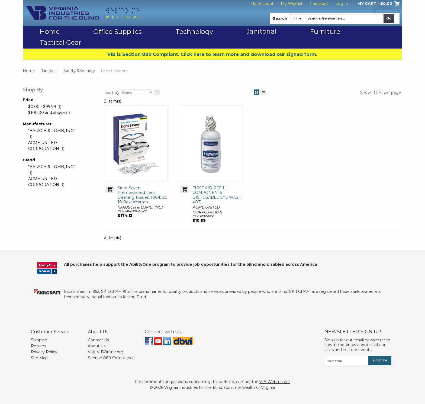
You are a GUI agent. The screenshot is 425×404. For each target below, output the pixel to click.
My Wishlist (291, 3)
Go (388, 18)
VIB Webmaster (274, 381)
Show (365, 92)
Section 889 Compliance (111, 357)
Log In (342, 3)
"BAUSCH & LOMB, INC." (51, 130)
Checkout (319, 3)
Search (280, 18)
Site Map (39, 357)
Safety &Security (79, 70)
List (263, 91)
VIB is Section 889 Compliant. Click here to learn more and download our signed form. (212, 54)
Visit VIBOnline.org (105, 352)
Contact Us (98, 340)
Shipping (39, 340)
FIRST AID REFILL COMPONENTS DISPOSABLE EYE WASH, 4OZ (217, 195)
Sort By (112, 92)
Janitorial (49, 70)
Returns (38, 346)
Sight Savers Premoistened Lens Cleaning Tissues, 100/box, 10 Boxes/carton (142, 195)
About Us (96, 346)
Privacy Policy (44, 352)
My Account (261, 3)
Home (29, 70)
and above (46, 112)
